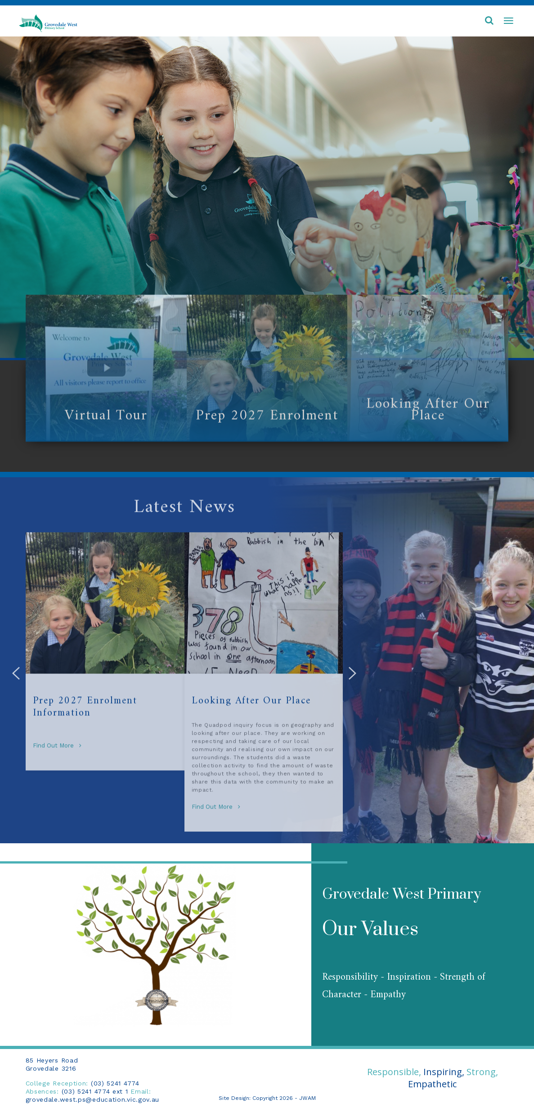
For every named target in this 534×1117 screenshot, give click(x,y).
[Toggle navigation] (508, 21)
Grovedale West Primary (401, 894)
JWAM (307, 1098)
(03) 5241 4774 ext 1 (95, 1091)
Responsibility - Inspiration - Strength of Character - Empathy (403, 986)
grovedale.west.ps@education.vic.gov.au (93, 1099)
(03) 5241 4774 (115, 1083)
